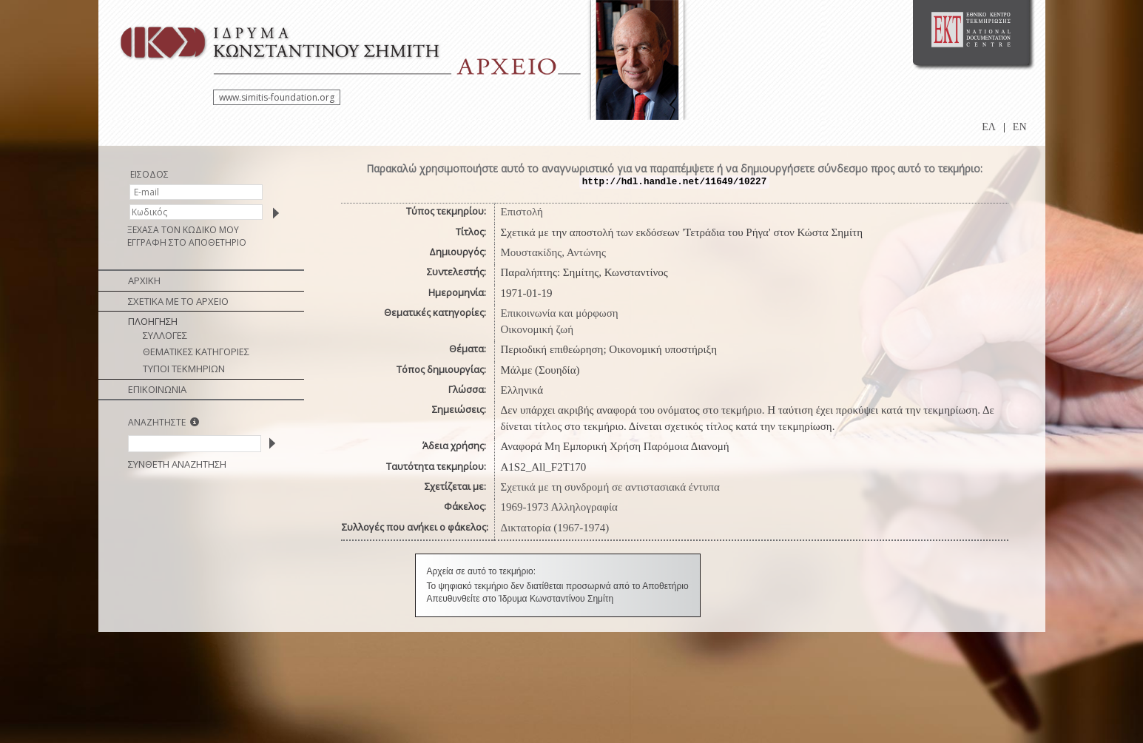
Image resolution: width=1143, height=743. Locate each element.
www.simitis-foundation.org (276, 97)
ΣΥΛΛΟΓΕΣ (165, 335)
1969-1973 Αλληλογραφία (559, 507)
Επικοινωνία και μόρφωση (559, 313)
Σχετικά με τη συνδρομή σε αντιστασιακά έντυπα (610, 487)
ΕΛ (989, 126)
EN (1020, 126)
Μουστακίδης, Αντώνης (553, 252)
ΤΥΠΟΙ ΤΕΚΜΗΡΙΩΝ (184, 368)
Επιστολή (522, 212)
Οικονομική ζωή (537, 329)
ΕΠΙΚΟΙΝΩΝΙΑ (157, 389)
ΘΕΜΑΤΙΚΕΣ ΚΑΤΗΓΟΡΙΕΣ (196, 351)
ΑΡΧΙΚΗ (144, 280)
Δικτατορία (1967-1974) (555, 528)
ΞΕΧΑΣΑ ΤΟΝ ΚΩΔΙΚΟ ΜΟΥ (183, 229)
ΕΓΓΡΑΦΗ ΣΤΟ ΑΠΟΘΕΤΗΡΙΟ (186, 242)
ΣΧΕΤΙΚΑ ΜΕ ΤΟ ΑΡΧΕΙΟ (178, 301)
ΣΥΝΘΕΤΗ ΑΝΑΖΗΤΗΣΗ (177, 464)
